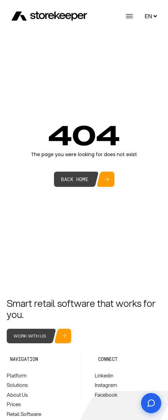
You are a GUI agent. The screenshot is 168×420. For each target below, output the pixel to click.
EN (152, 16)
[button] (24, 359)
